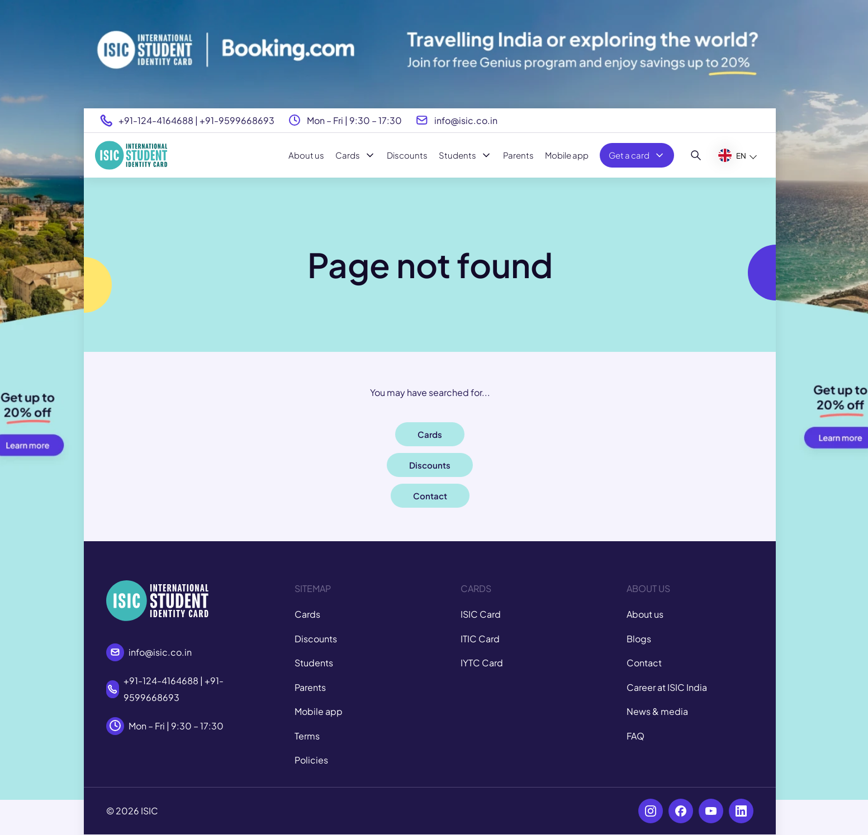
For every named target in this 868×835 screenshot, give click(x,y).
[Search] (696, 155)
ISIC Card (481, 614)
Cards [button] (430, 434)
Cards (355, 155)
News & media (657, 711)
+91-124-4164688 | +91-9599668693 (196, 120)
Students (465, 155)
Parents (518, 155)
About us (306, 155)
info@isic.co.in (465, 120)
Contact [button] (430, 495)
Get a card (637, 155)
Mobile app (567, 155)
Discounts (407, 155)
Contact (644, 663)
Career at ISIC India (667, 687)
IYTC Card (482, 663)
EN (732, 155)
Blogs (639, 639)
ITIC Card (480, 639)
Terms (307, 736)
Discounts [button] (429, 465)
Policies (311, 760)
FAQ (635, 736)
